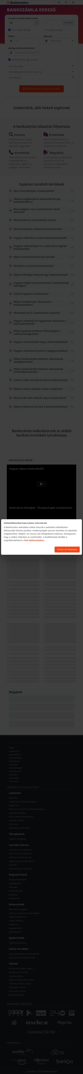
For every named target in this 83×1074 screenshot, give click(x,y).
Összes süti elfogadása (67, 549)
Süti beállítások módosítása (37, 549)
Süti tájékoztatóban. (34, 540)
